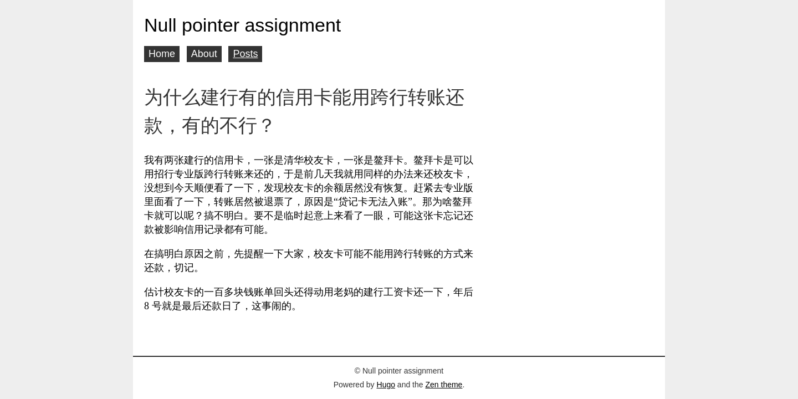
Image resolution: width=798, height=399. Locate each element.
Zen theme (443, 384)
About (204, 53)
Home (162, 53)
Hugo (386, 384)
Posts (245, 53)
